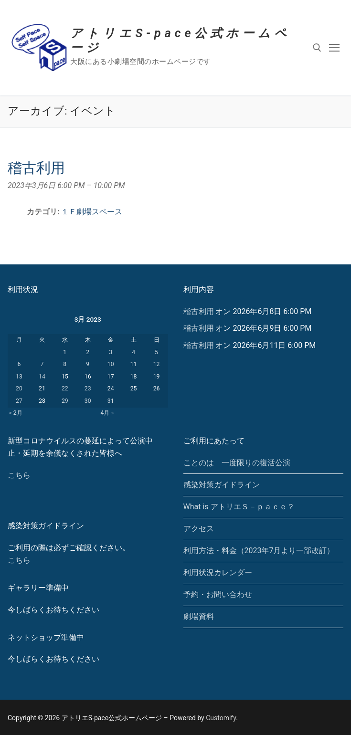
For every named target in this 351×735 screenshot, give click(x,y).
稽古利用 (198, 311)
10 (110, 364)
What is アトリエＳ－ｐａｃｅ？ (239, 506)
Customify (221, 718)
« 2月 (15, 413)
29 (65, 401)
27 (19, 401)
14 (42, 376)
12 (156, 364)
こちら (19, 475)
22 (65, 388)
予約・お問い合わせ (217, 594)
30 (88, 401)
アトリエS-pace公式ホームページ (180, 40)
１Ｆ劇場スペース (91, 211)
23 (88, 388)
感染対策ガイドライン (221, 484)
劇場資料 (198, 616)
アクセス (198, 528)
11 (133, 364)
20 (19, 388)
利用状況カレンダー (217, 572)
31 (110, 401)
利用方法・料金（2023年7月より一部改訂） (259, 550)
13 (19, 376)
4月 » (107, 413)
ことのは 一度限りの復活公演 (236, 462)
